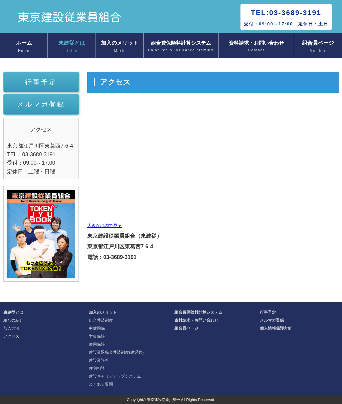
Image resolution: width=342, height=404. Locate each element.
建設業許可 (99, 360)
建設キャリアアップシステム (115, 376)
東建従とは (71, 47)
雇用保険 (97, 344)
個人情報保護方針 (276, 328)
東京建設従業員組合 (163, 400)
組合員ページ (318, 47)
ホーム (23, 47)
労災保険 (97, 336)
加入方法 (11, 328)
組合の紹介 (13, 320)
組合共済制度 (101, 320)
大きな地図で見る (104, 225)
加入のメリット (119, 47)
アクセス (11, 336)
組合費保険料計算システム (181, 46)
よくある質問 (101, 384)
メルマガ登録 (41, 104)
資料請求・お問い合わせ (256, 46)
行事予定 (41, 82)
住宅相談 (97, 368)
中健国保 (97, 328)
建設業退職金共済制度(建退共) (116, 352)
